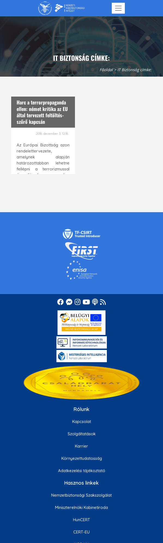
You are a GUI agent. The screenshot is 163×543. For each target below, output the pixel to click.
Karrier (81, 446)
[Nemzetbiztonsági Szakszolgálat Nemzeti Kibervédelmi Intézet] (61, 8)
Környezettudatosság (81, 458)
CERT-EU (81, 532)
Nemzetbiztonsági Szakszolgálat (81, 495)
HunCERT (81, 519)
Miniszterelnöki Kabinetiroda (81, 507)
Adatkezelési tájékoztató (81, 470)
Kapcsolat (81, 421)
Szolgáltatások (82, 433)
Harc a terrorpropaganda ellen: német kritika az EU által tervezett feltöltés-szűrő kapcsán (42, 112)
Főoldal (106, 69)
